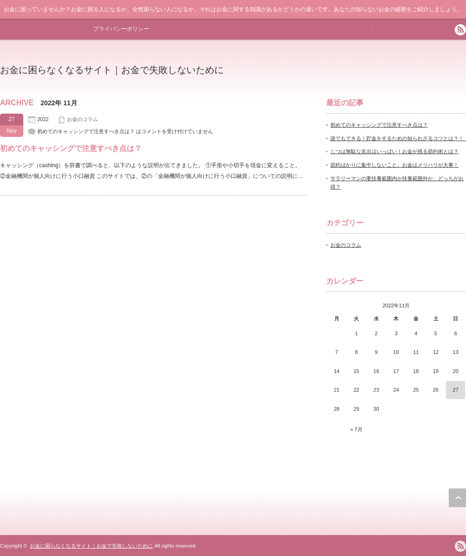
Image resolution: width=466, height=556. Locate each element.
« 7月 (356, 429)
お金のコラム (82, 119)
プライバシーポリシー (121, 29)
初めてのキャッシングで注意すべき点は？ (71, 148)
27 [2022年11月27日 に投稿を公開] (456, 390)
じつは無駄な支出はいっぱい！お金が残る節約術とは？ (394, 151)
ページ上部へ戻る (457, 497)
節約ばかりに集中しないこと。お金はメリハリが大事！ (394, 165)
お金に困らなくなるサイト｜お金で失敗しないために (112, 70)
